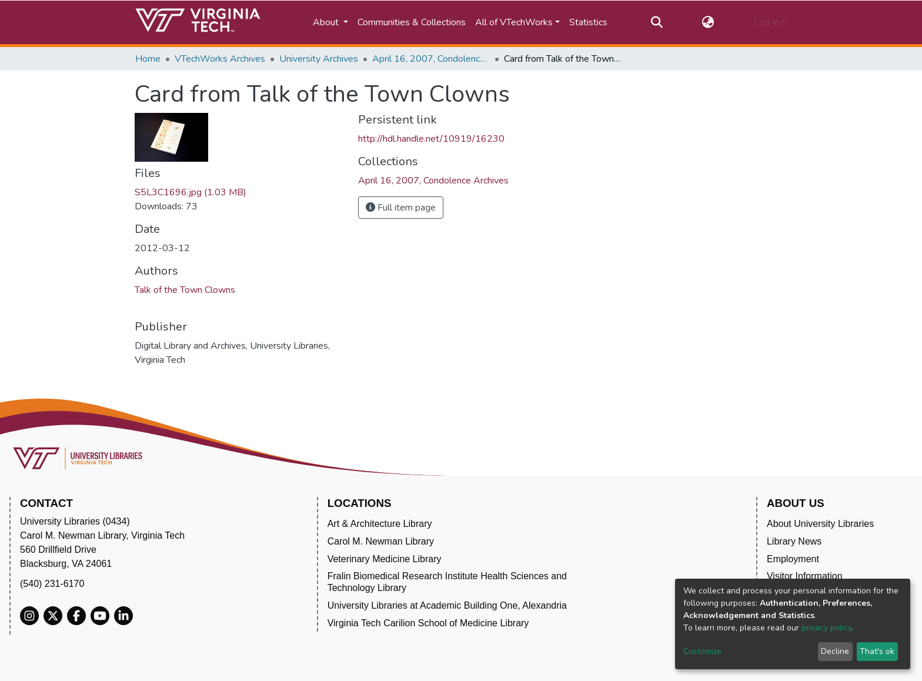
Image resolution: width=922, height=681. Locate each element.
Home (148, 58)
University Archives (318, 58)
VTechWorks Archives (220, 58)
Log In (766, 22)
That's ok (877, 651)
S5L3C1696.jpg (190, 192)
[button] (708, 22)
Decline (835, 651)
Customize (702, 651)
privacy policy (826, 627)
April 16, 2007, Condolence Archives (431, 58)
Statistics (588, 22)
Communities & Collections (412, 22)
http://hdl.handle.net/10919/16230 (431, 138)
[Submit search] (656, 22)
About (327, 22)
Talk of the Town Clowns (185, 289)
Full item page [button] (401, 207)
